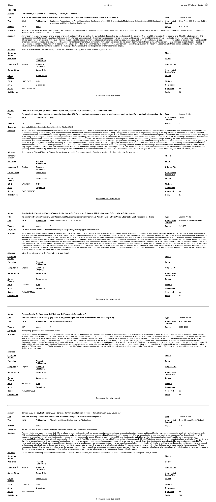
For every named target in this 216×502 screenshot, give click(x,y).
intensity (53, 429)
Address (11, 49)
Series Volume (10, 77)
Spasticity (42, 127)
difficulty (31, 429)
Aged (24, 30)
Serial (167, 92)
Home (10, 5)
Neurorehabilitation (29, 127)
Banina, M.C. (37, 110)
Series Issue (41, 76)
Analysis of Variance (51, 30)
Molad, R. (38, 413)
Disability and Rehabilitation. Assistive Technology (70, 420)
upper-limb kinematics (90, 230)
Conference (170, 85)
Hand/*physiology (111, 30)
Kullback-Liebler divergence (54, 230)
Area (9, 85)
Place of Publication (41, 60)
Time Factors (56, 32)
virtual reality (92, 429)
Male (137, 30)
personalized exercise (67, 429)
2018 (24, 118)
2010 (24, 21)
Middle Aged (145, 30)
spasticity (70, 230)
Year (9, 21)
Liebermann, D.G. (29, 14)
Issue (38, 27)
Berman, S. (75, 14)
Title (9, 17)
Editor (167, 59)
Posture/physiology (178, 30)
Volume (10, 27)
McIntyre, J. (54, 14)
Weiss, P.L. (64, 14)
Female (100, 30)
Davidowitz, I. (27, 213)
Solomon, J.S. (49, 413)
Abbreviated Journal (170, 22)
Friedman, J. (56, 314)
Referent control (47, 331)
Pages (168, 27)
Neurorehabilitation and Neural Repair (65, 220)
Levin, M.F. (43, 14)
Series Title (41, 70)
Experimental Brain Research (62, 321)
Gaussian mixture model (32, 230)
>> (111, 5)
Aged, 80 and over (34, 30)
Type (167, 17)
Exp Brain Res (185, 321)
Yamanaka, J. (44, 314)
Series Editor (13, 70)
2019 (24, 220)
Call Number (12, 92)
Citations (192, 5)
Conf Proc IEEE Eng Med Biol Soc (193, 21)
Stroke (64, 127)
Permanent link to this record (108, 96)
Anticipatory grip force (30, 331)
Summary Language (40, 65)
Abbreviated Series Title (170, 71)
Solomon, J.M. (89, 110)
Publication (41, 21)
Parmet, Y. (38, 213)
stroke (77, 230)
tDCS (70, 127)
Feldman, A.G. (69, 314)
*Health (123, 30)
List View (184, 5)
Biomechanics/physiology (85, 30)
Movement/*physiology (160, 30)
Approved (169, 88)
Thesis (168, 53)
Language (11, 64)
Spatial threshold (54, 127)
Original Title (170, 64)
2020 (24, 420)
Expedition (40, 85)
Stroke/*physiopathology (40, 32)
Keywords (11, 30)
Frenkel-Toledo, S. (52, 110)
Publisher (11, 59)
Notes (10, 88)
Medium (168, 81)
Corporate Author (11, 54)
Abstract (11, 36)
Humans (130, 30)
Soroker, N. (77, 110)
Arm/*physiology (67, 30)
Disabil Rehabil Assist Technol (191, 420)
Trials (52, 118)
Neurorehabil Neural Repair (190, 220)
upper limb (81, 429)
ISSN (9, 81)
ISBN (38, 81)
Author (10, 14)
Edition (168, 76)
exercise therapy (42, 429)
